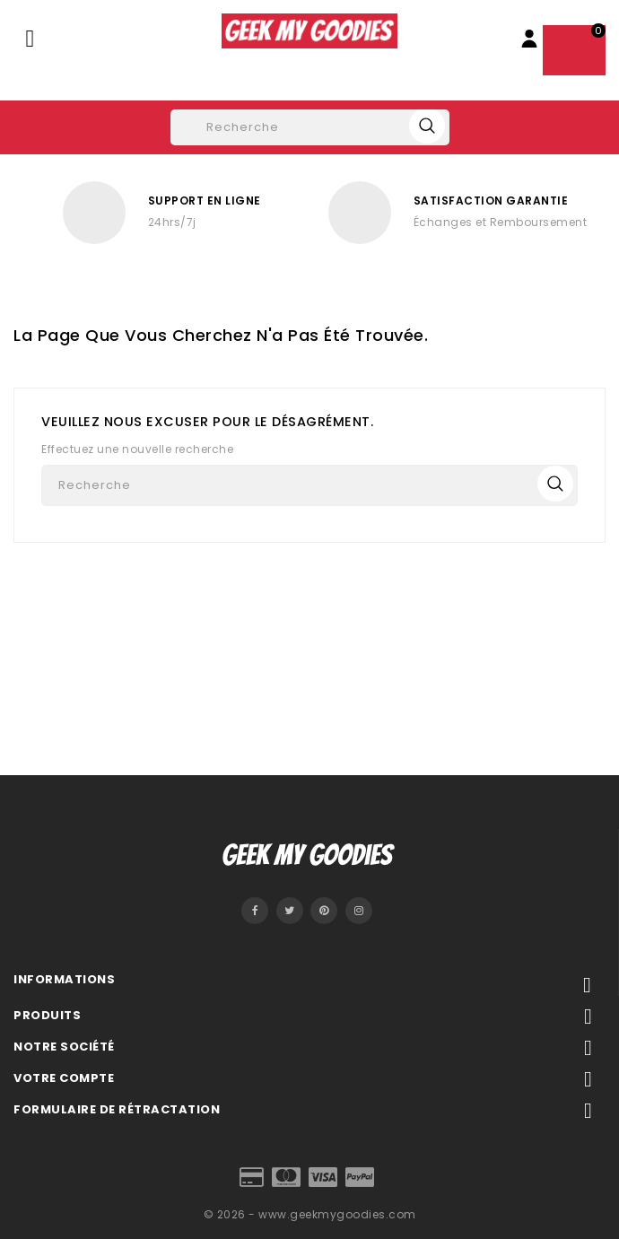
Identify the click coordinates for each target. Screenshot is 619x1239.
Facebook (254, 910)
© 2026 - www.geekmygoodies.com (310, 1214)
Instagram (358, 910)
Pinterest (323, 910)
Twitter (289, 910)
